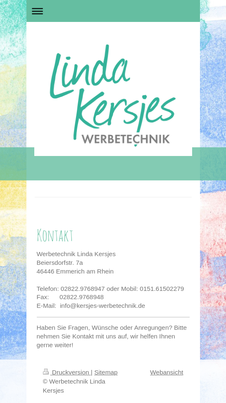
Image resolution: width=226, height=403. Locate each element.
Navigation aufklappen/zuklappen (113, 11)
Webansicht (166, 372)
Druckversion (67, 372)
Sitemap (105, 372)
